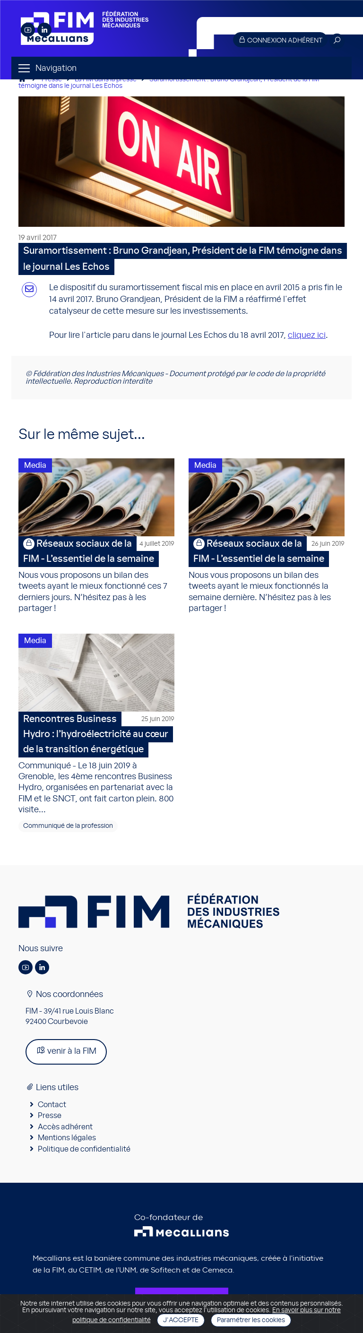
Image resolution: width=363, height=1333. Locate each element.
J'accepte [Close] (181, 1320)
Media (35, 465)
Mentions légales (67, 1138)
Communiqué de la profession (68, 826)
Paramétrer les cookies (251, 1320)
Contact (52, 1105)
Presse (52, 79)
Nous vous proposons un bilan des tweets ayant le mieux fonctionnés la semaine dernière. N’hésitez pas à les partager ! (267, 574)
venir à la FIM (66, 1051)
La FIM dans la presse (106, 79)
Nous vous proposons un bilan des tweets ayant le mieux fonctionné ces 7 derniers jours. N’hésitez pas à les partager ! (96, 574)
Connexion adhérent (280, 40)
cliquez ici (307, 335)
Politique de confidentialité (84, 1149)
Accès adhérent (65, 1127)
